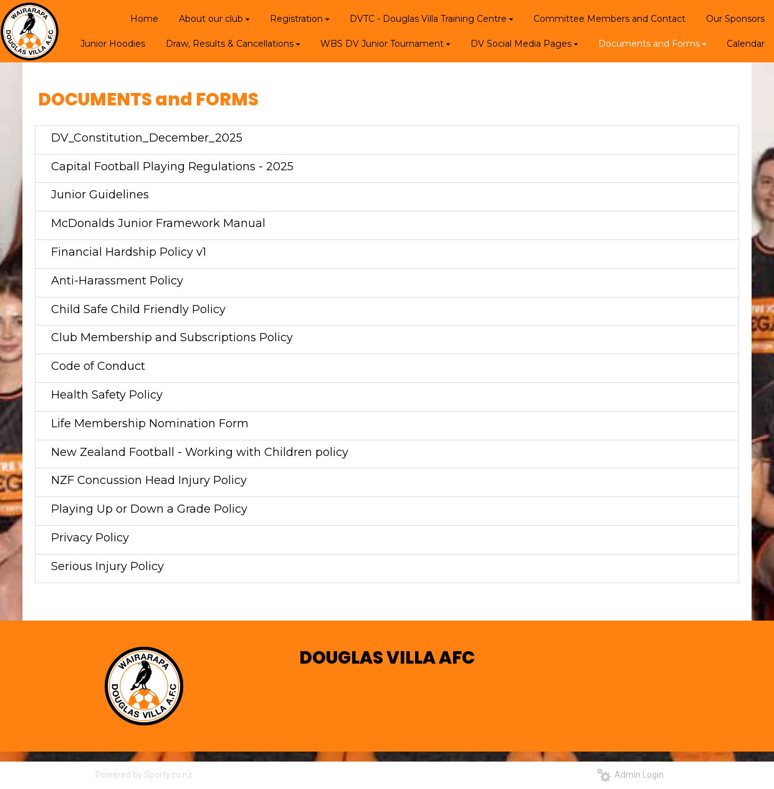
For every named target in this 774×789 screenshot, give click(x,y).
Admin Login (630, 775)
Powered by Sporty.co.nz (144, 775)
